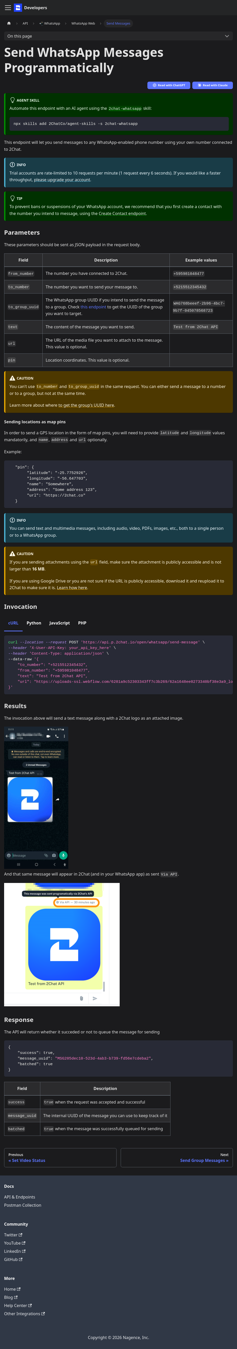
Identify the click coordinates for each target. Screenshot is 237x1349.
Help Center (18, 1305)
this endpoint (93, 307)
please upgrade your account (62, 179)
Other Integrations (24, 1313)
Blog (10, 1297)
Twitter (13, 1235)
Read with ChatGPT (169, 85)
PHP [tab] (82, 623)
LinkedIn (14, 1251)
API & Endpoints (19, 1197)
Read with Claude (213, 85)
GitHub (13, 1259)
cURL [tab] (13, 623)
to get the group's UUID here (86, 405)
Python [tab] (34, 623)
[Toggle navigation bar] (8, 8)
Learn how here (72, 587)
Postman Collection (22, 1205)
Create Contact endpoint (122, 213)
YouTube (14, 1243)
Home (12, 1289)
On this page (19, 36)
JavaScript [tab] (60, 623)
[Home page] (9, 23)
